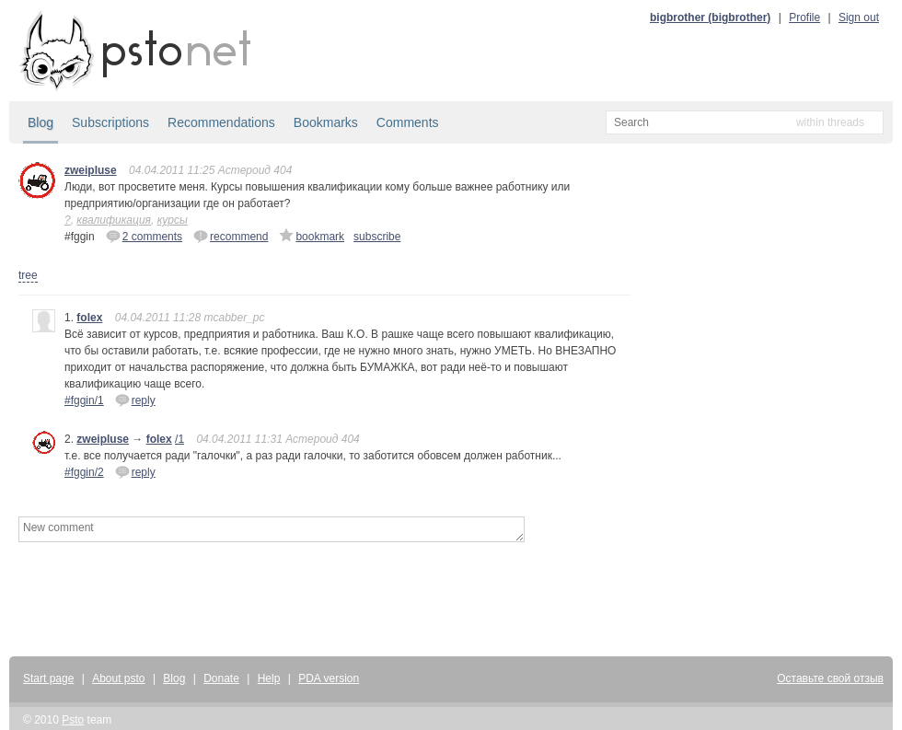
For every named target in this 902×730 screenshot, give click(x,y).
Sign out (858, 17)
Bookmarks (326, 122)
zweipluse (90, 170)
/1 (179, 439)
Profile (804, 17)
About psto (118, 678)
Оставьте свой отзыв (830, 678)
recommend (230, 235)
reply (135, 399)
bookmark (311, 235)
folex (89, 317)
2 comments (144, 235)
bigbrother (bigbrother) (710, 17)
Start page (48, 678)
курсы (172, 220)
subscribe (376, 236)
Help (269, 678)
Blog (40, 122)
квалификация (113, 220)
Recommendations (221, 122)
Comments (407, 122)
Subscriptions (110, 122)
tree (28, 275)
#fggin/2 (84, 472)
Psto (73, 719)
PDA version (328, 678)
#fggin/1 (84, 400)
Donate (221, 678)
